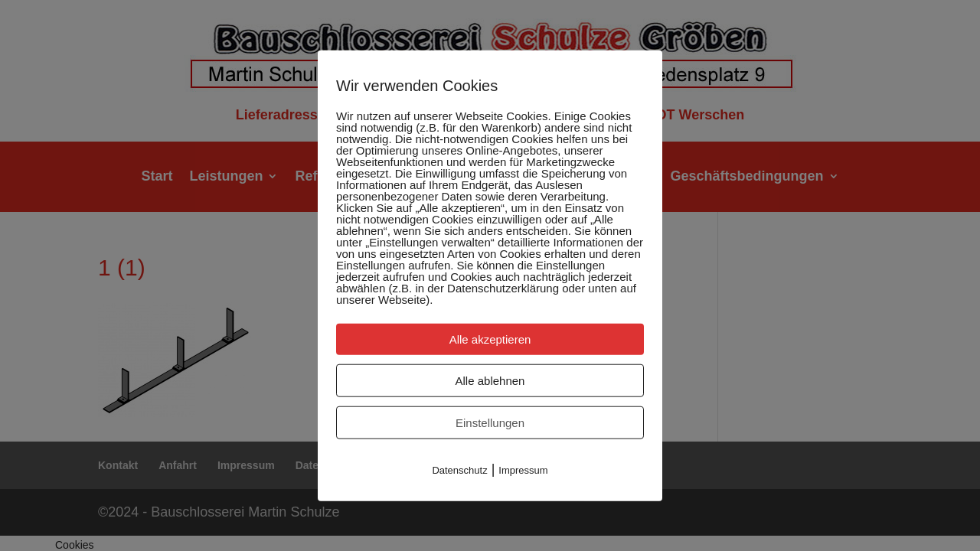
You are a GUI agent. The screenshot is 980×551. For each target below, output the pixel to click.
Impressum (522, 470)
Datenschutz (459, 470)
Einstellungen (490, 422)
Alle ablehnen (490, 380)
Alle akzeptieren (490, 339)
